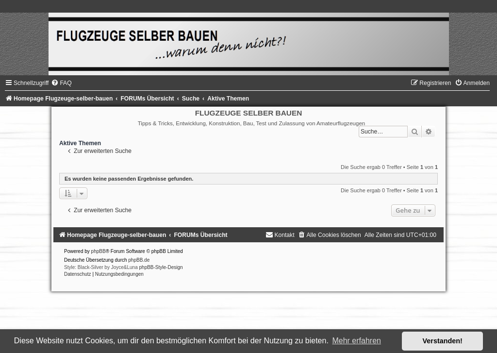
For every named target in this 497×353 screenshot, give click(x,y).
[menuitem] (61, 83)
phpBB (98, 251)
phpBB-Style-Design (161, 267)
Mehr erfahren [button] (356, 340)
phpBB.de (138, 260)
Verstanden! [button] (443, 341)
